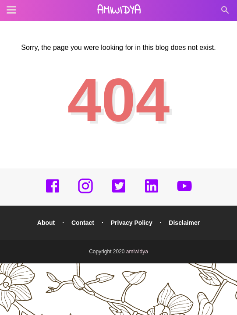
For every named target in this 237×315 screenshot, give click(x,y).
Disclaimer (184, 222)
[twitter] (118, 192)
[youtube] (184, 192)
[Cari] (225, 12)
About (46, 222)
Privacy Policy (131, 222)
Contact (82, 222)
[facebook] (52, 192)
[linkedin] (151, 192)
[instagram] (85, 192)
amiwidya (119, 11)
